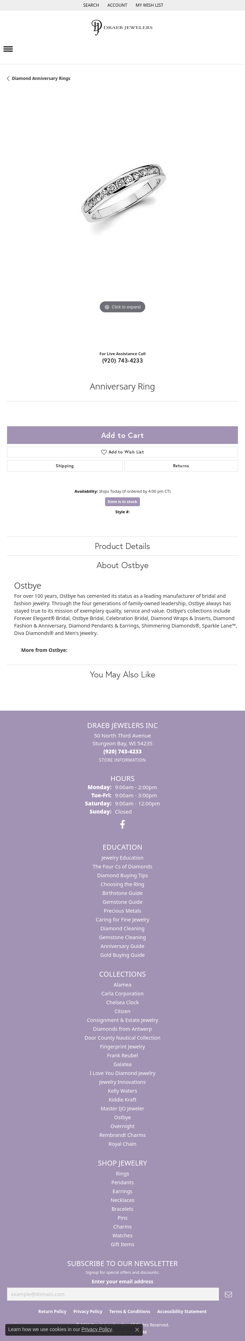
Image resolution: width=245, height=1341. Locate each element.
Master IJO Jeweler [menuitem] (123, 1108)
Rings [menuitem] (122, 1173)
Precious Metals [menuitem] (122, 910)
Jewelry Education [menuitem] (122, 857)
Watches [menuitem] (122, 1235)
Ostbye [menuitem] (122, 1117)
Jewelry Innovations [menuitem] (122, 1082)
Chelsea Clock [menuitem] (122, 1002)
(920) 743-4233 (122, 360)
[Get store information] (122, 760)
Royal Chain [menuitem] (122, 1143)
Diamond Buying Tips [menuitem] (122, 875)
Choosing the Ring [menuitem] (123, 884)
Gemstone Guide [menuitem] (123, 901)
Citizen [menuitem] (123, 1011)
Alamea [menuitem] (122, 984)
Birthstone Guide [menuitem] (122, 893)
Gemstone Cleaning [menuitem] (122, 937)
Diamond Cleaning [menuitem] (122, 928)
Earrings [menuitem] (122, 1191)
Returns (181, 465)
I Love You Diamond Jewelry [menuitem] (122, 1073)
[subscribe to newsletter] (228, 1294)
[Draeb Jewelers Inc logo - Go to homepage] (122, 27)
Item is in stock (122, 501)
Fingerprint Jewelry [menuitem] (122, 1046)
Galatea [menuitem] (123, 1064)
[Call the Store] (122, 751)
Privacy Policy (87, 1311)
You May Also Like (122, 674)
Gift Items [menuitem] (122, 1244)
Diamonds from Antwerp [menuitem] (122, 1028)
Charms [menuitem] (122, 1226)
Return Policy (52, 1311)
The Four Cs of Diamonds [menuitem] (123, 866)
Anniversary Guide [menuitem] (122, 946)
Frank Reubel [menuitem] (122, 1055)
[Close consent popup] (137, 1330)
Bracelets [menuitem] (122, 1209)
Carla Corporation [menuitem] (122, 993)
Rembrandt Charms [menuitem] (122, 1135)
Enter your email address (122, 1281)
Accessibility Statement (182, 1311)
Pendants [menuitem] (122, 1182)
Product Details (122, 545)
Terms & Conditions (129, 1311)
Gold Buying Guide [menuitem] (122, 955)
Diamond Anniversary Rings (41, 78)
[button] (90, 5)
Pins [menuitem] (122, 1217)
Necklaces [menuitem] (122, 1200)
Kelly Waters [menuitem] (122, 1090)
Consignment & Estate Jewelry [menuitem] (122, 1020)
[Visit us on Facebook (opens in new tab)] (122, 824)
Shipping (65, 465)
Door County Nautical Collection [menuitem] (122, 1037)
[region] (122, 219)
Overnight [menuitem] (122, 1126)
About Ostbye (122, 565)
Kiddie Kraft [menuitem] (122, 1099)
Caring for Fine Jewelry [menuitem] (122, 919)
